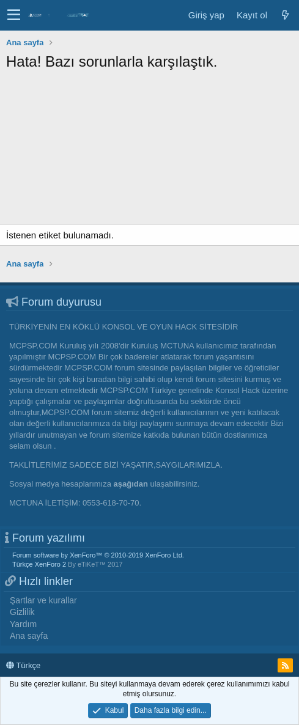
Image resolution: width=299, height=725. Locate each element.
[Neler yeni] (285, 15)
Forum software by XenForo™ (98, 555)
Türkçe (23, 665)
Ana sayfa (29, 636)
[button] (13, 15)
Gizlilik (22, 612)
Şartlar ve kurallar (43, 600)
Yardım (23, 624)
